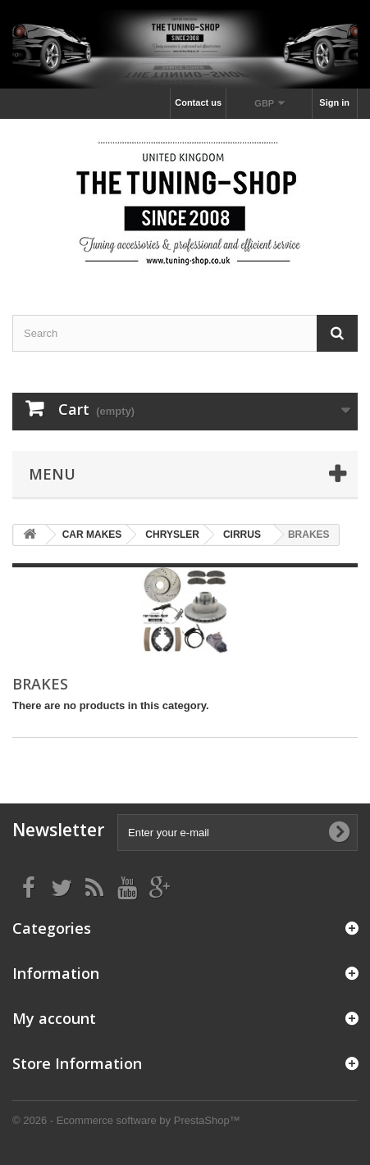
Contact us (198, 102)
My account (54, 1018)
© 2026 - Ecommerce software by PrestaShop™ (126, 1120)
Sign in (334, 102)
